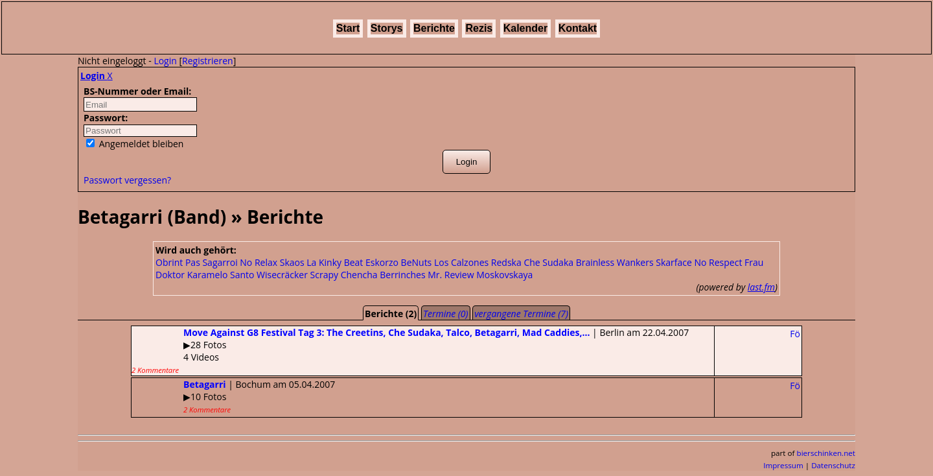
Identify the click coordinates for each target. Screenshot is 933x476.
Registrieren (207, 60)
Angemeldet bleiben (134, 143)
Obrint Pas (178, 262)
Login (165, 60)
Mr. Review (451, 274)
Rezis (478, 28)
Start (348, 28)
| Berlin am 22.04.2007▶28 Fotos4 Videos (410, 350)
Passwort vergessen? (127, 180)
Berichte (434, 28)
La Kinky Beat (334, 262)
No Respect (719, 262)
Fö (795, 333)
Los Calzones (461, 262)
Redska (506, 262)
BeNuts (416, 262)
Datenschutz (833, 465)
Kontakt (578, 28)
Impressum (783, 465)
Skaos (292, 262)
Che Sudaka (548, 262)
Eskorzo (381, 262)
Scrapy (324, 274)
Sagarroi (219, 262)
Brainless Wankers (615, 262)
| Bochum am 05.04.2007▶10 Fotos (233, 396)
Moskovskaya (504, 274)
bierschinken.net (826, 453)
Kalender (525, 28)
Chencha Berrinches (383, 274)
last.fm (761, 287)
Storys (387, 28)
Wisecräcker (282, 274)
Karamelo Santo (221, 274)
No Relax (258, 262)
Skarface (674, 262)
